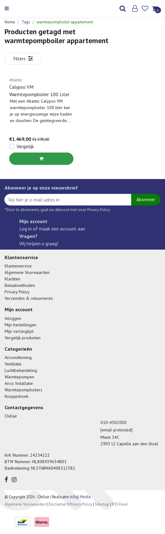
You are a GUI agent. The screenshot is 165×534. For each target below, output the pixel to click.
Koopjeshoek (16, 396)
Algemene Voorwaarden (27, 272)
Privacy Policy (17, 292)
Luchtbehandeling (21, 370)
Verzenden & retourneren (29, 298)
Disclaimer (58, 504)
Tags (26, 22)
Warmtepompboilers (23, 390)
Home (10, 22)
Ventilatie (13, 364)
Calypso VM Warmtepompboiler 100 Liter (39, 90)
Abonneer (145, 199)
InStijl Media (80, 496)
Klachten (12, 279)
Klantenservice (18, 266)
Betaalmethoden (20, 285)
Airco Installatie (19, 383)
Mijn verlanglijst (19, 331)
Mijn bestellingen (20, 325)
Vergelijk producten (23, 337)
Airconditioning (18, 357)
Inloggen (13, 318)
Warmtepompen (19, 377)
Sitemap (102, 504)
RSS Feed (120, 504)
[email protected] (116, 430)
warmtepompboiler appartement (65, 22)
